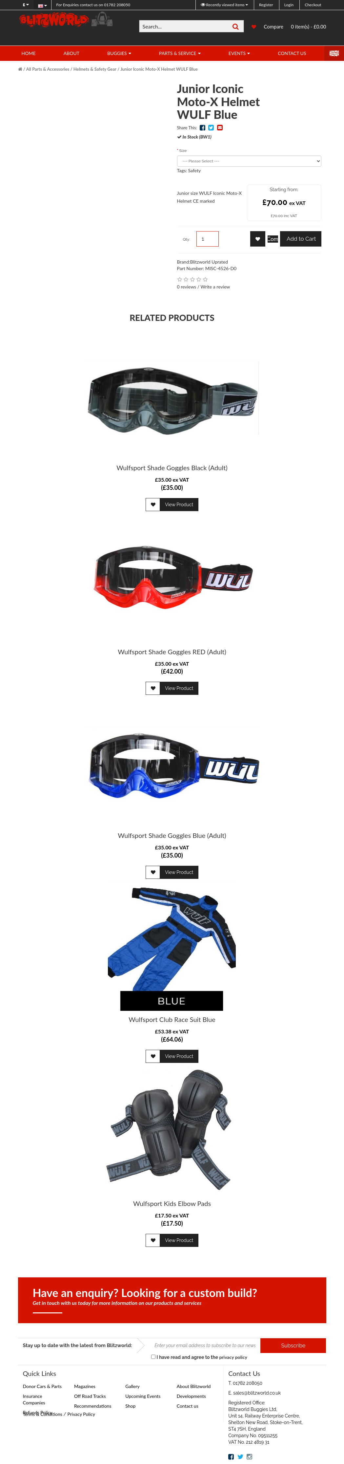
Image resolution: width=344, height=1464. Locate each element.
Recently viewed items (223, 4)
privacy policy (233, 1357)
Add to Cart (300, 238)
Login (288, 4)
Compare (273, 26)
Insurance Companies (34, 1399)
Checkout (313, 4)
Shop (130, 1406)
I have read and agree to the (199, 1357)
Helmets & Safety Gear (94, 69)
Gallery (132, 1386)
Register (266, 4)
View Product (179, 504)
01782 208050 (93, 4)
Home (29, 53)
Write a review (215, 286)
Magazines (84, 1386)
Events (237, 53)
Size (183, 150)
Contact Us (292, 53)
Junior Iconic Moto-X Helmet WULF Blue (159, 69)
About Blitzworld (194, 1386)
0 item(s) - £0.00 (308, 26)
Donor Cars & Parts (42, 1386)
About (71, 53)
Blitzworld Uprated (209, 262)
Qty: (186, 239)
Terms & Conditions (42, 1414)
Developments (191, 1396)
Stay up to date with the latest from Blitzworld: (77, 1345)
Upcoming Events (142, 1396)
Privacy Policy (81, 1414)
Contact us (187, 1406)
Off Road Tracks (90, 1396)
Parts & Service (177, 53)
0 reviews (186, 286)
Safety (194, 170)
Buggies (117, 53)
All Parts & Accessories (48, 69)
